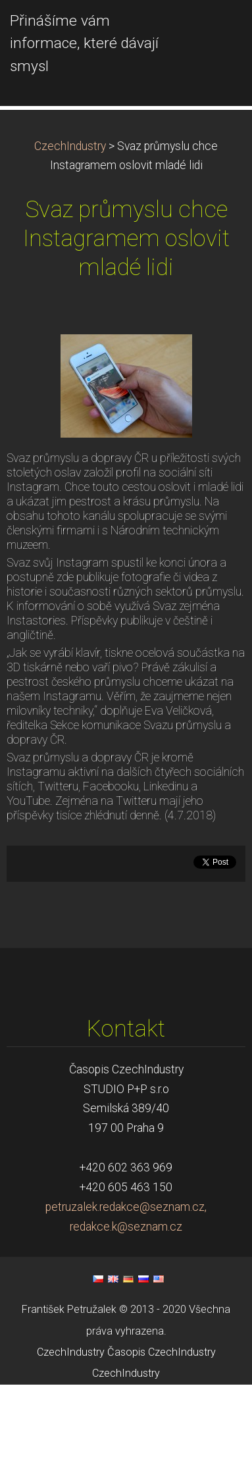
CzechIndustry (70, 245)
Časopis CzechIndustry (161, 1451)
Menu (216, 29)
